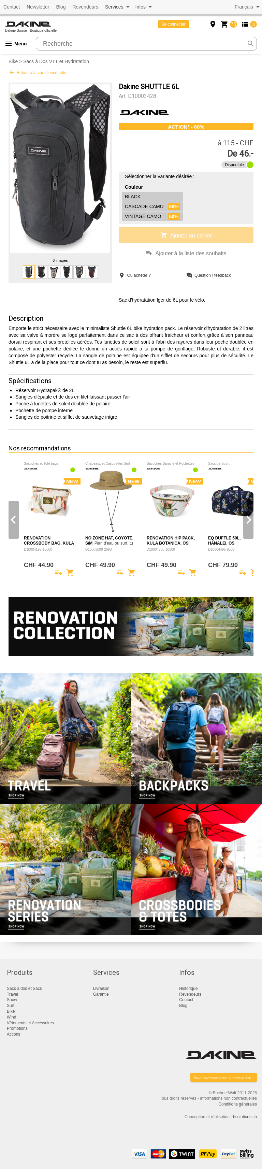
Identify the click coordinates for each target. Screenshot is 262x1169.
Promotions (17, 1028)
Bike (13, 61)
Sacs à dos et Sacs (24, 988)
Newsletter (38, 7)
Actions (13, 1034)
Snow (12, 999)
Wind (11, 1017)
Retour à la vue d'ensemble (37, 72)
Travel (12, 994)
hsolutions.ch (245, 1116)
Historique (188, 988)
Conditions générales (237, 1104)
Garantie (101, 994)
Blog (61, 7)
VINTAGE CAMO (152, 216)
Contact (11, 7)
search (251, 44)
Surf (10, 1005)
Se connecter (173, 24)
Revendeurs (85, 7)
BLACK (133, 196)
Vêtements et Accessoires (30, 1023)
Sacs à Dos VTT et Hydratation (56, 61)
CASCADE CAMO (152, 206)
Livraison (101, 988)
